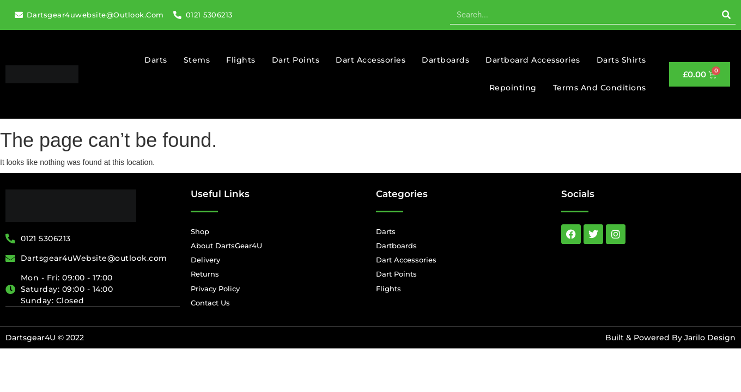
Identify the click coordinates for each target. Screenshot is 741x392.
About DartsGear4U (226, 245)
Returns (205, 274)
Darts (155, 60)
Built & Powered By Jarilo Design (670, 337)
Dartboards (445, 60)
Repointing (513, 88)
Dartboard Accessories (532, 60)
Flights (241, 60)
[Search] (726, 14)
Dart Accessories (370, 60)
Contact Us (210, 302)
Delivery (205, 259)
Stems (197, 60)
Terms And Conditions (599, 88)
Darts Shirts (621, 60)
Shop (200, 231)
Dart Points (296, 60)
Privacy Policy (215, 288)
